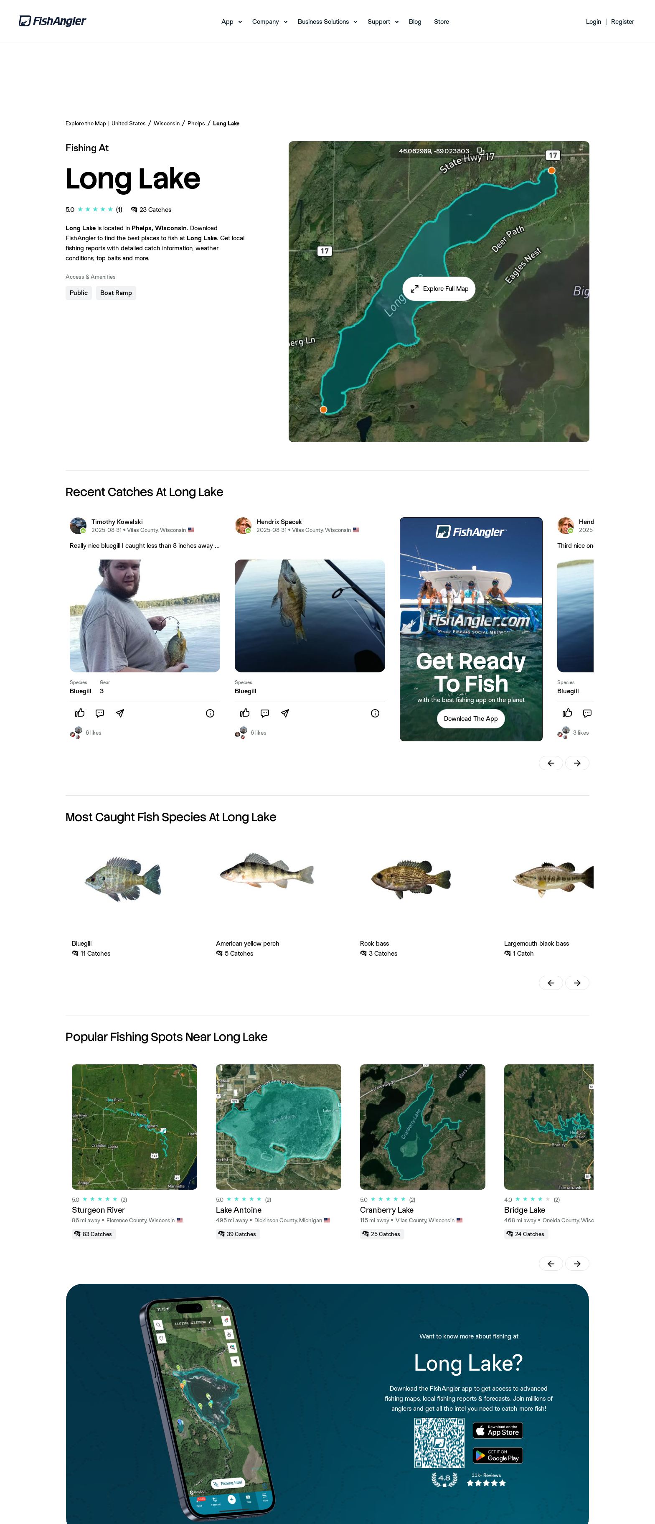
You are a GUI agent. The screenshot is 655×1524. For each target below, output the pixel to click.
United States (129, 123)
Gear (105, 682)
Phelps (196, 123)
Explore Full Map (446, 288)
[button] (439, 289)
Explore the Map (86, 123)
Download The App (471, 718)
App (227, 21)
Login (593, 21)
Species (78, 682)
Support (379, 21)
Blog (415, 21)
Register (622, 21)
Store (441, 21)
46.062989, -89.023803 (442, 151)
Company (265, 21)
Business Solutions (323, 21)
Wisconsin (167, 123)
